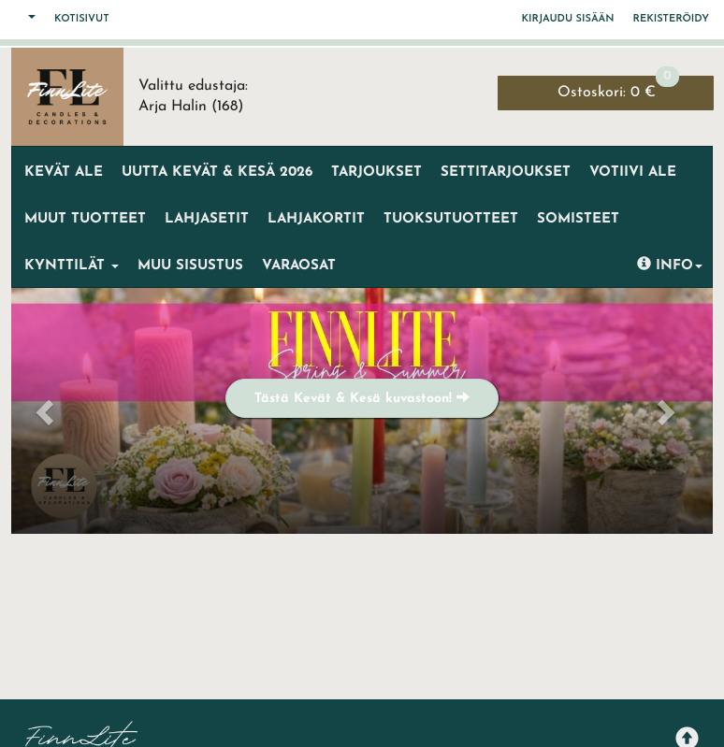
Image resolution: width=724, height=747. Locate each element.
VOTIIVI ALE (632, 172)
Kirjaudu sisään (568, 19)
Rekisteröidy (671, 19)
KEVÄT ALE (63, 172)
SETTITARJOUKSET (506, 172)
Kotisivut (81, 19)
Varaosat (299, 266)
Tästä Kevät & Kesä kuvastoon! (362, 398)
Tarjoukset (376, 172)
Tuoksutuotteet (451, 219)
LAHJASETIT (207, 219)
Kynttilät (71, 266)
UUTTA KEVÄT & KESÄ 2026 (217, 172)
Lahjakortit (316, 219)
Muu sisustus (190, 266)
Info (669, 265)
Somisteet (578, 219)
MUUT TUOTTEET (85, 219)
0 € (618, 88)
